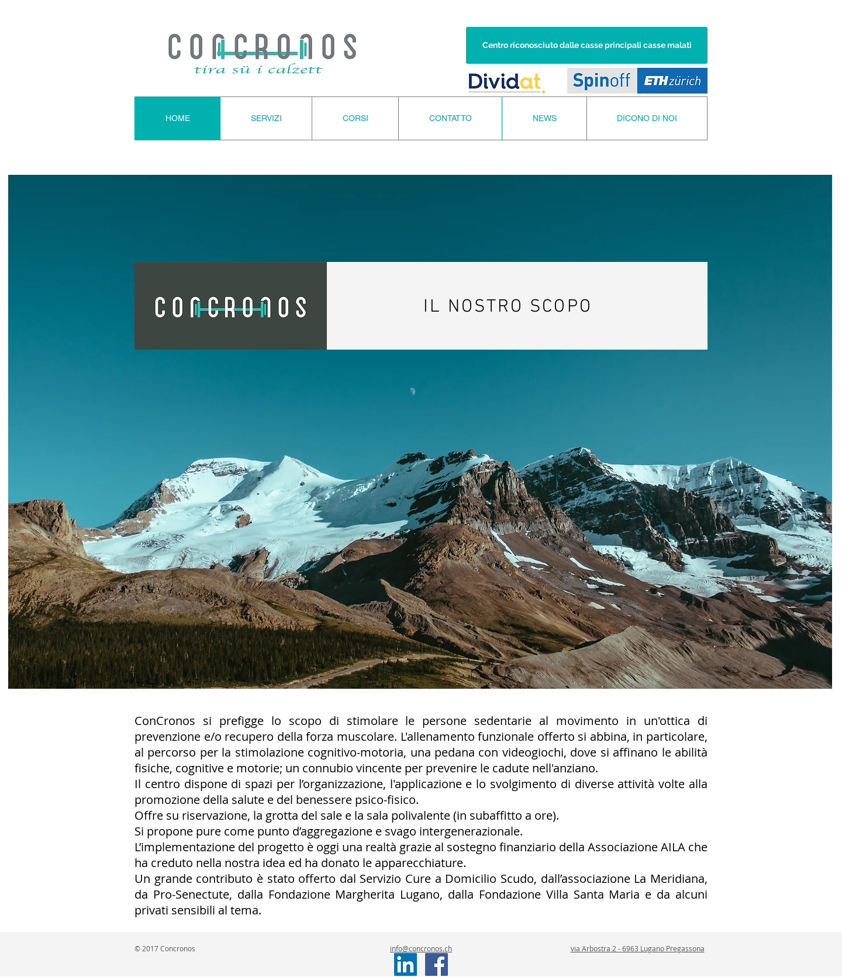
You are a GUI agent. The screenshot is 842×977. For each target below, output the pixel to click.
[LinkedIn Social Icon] (405, 964)
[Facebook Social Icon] (436, 964)
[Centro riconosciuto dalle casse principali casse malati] (587, 45)
